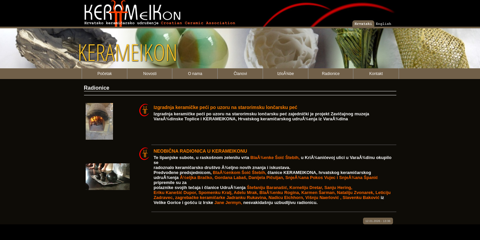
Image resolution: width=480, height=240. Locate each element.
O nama (195, 73)
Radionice (331, 73)
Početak (104, 73)
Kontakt (376, 73)
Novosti (150, 73)
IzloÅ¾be (285, 73)
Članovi (240, 73)
